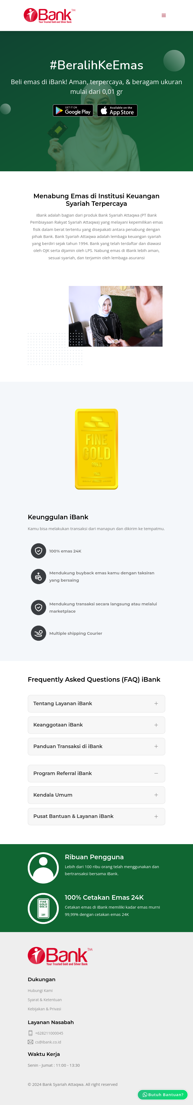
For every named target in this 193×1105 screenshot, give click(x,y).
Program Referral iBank (62, 773)
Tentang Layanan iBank (62, 704)
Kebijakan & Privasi (44, 1008)
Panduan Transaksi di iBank (67, 746)
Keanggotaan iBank (58, 725)
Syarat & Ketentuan (45, 999)
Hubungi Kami (40, 990)
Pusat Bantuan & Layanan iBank (73, 816)
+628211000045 (49, 1033)
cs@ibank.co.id (48, 1042)
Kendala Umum (53, 795)
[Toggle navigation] (164, 15)
